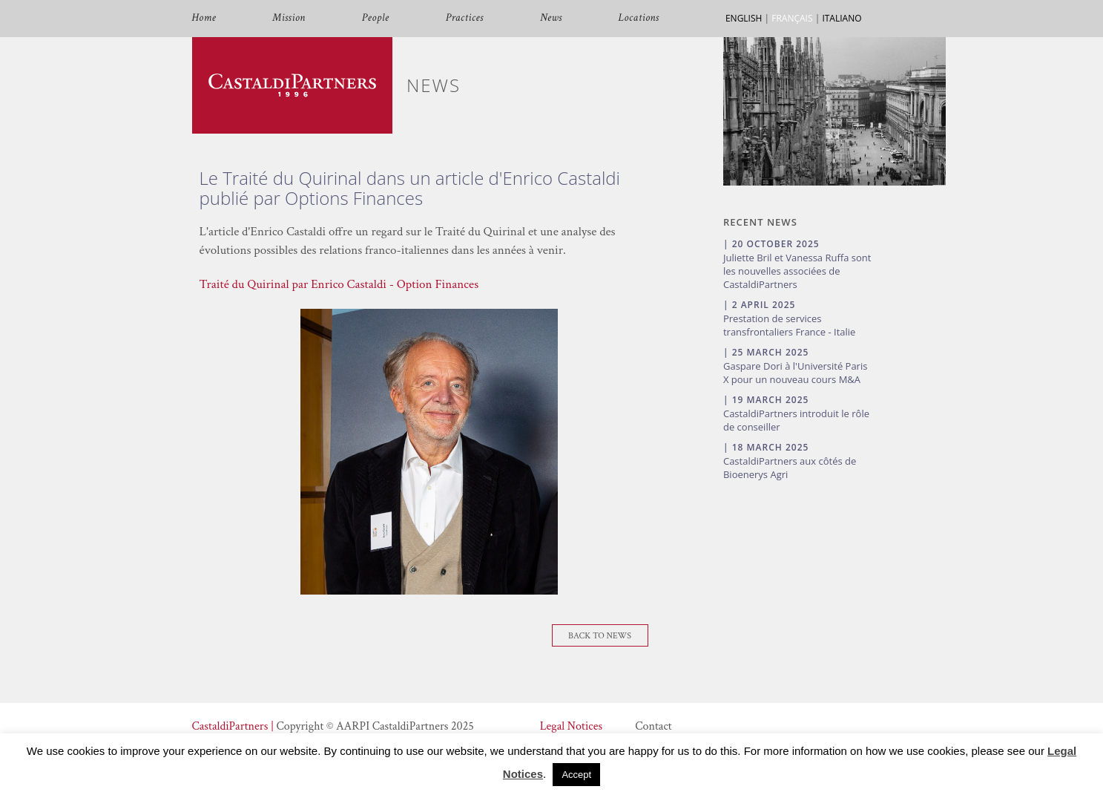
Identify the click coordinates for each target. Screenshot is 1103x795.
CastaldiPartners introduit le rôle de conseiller (796, 420)
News (551, 18)
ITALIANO (841, 18)
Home (204, 18)
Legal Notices (571, 726)
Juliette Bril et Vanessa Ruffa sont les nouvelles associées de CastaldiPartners (797, 271)
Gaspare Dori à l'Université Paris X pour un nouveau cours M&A (795, 372)
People (375, 18)
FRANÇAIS (791, 18)
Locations (639, 18)
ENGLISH (743, 18)
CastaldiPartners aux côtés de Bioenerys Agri (789, 467)
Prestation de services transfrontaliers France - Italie (789, 325)
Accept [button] (576, 774)
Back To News (599, 635)
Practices (465, 18)
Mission (288, 18)
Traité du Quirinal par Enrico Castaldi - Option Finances (339, 284)
